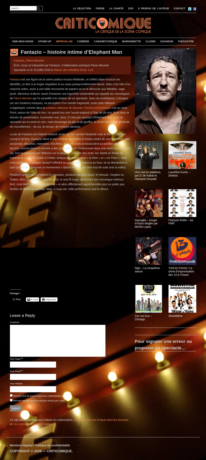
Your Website (16, 383)
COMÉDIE (83, 41)
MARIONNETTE (131, 41)
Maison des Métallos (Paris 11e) (73, 69)
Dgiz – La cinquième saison (147, 269)
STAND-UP (44, 41)
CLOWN (150, 41)
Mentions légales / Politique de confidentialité (40, 445)
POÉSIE (100, 8)
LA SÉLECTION (82, 8)
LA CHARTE (116, 8)
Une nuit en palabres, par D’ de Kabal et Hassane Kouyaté (148, 175)
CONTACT (179, 8)
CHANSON (166, 41)
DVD (130, 8)
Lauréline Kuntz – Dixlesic (179, 174)
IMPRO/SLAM (64, 41)
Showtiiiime (176, 315)
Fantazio (19, 60)
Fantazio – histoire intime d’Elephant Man (71, 52)
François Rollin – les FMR (181, 222)
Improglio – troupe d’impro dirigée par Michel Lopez (146, 224)
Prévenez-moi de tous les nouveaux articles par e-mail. (39, 400)
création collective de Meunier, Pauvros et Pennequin (78, 107)
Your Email (15, 371)
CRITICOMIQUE (59, 451)
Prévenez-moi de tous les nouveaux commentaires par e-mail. (42, 395)
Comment (14, 322)
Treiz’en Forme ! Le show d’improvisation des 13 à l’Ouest (181, 271)
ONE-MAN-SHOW (22, 41)
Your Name (15, 359)
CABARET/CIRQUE (105, 41)
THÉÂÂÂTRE (186, 41)
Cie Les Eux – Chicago (143, 317)
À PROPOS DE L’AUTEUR (153, 8)
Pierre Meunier (35, 60)
